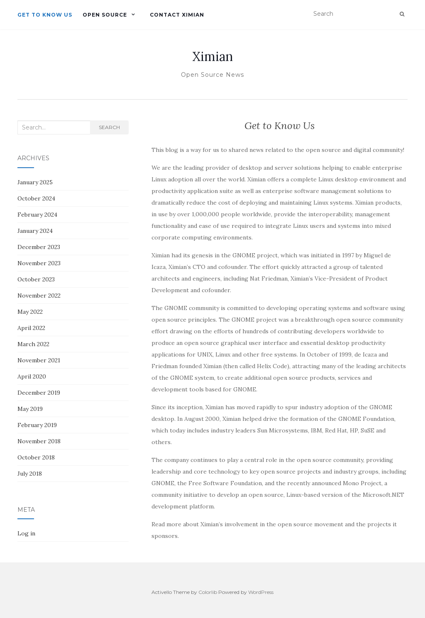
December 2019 (38, 392)
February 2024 (37, 214)
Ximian (212, 56)
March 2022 (33, 344)
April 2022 (31, 328)
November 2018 (39, 441)
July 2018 (29, 473)
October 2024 (36, 198)
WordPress (261, 592)
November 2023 (39, 263)
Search (109, 127)
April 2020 (31, 376)
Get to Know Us (44, 15)
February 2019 (37, 425)
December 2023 (38, 247)
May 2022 (30, 311)
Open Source (105, 15)
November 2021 (38, 360)
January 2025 (35, 182)
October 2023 (36, 279)
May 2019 (30, 409)
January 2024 (35, 230)
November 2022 (39, 295)
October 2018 (36, 457)
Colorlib (207, 592)
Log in (26, 533)
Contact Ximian (177, 15)
